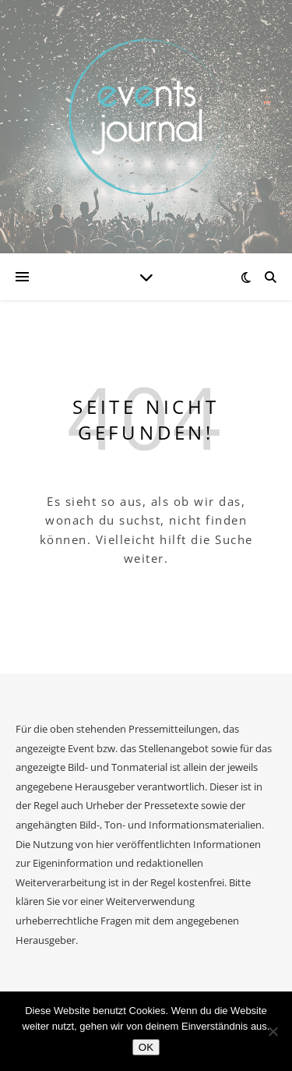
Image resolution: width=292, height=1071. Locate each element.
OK (146, 1047)
